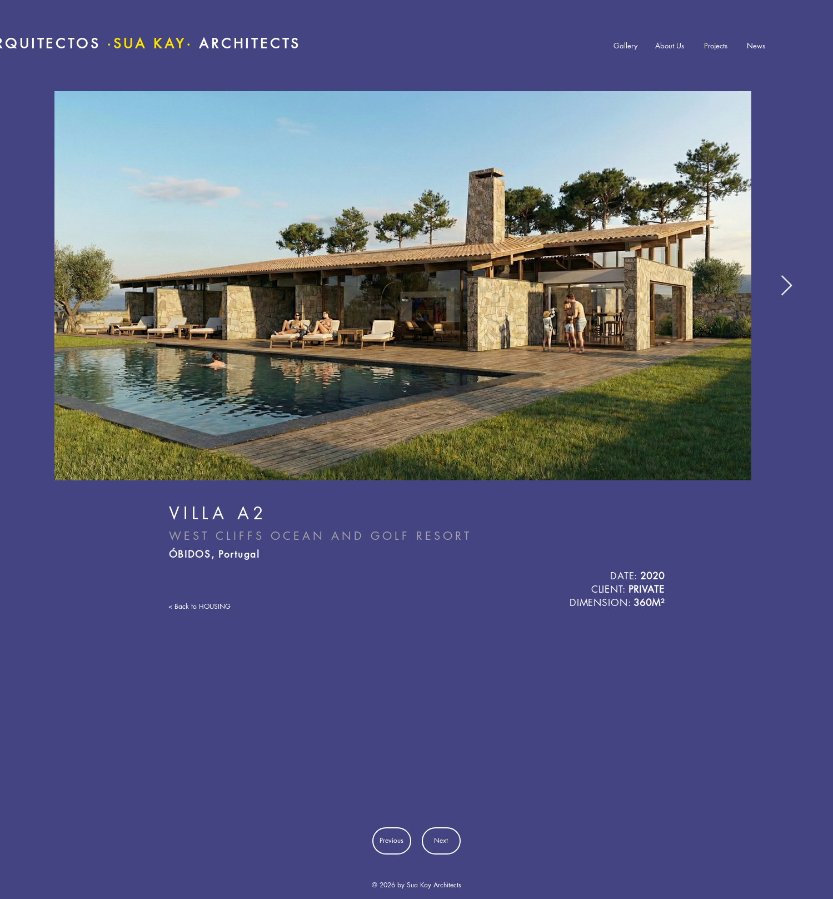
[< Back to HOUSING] (204, 606)
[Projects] (715, 46)
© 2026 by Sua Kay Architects (416, 885)
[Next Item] (786, 286)
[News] (756, 46)
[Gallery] (625, 46)
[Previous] (391, 841)
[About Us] (669, 46)
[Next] (441, 841)
